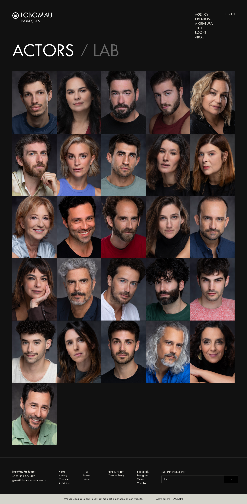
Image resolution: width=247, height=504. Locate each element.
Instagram (142, 475)
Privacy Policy (115, 472)
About (200, 37)
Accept (178, 499)
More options (163, 499)
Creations (203, 19)
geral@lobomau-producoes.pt (29, 480)
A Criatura (204, 23)
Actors (43, 51)
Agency (201, 14)
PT (226, 14)
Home (62, 472)
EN (233, 14)
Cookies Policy (116, 475)
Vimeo (140, 479)
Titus (199, 28)
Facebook (143, 472)
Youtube (141, 483)
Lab (106, 51)
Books (200, 32)
